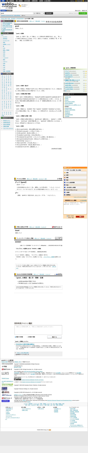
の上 (25, 187)
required (47, 97)
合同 (67, 175)
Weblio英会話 (6, 122)
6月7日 (57, 148)
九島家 (67, 192)
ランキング (41, 178)
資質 (31, 100)
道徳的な (44, 100)
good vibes (68, 85)
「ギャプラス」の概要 (48, 257)
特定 (67, 180)
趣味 (4, 59)
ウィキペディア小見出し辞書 (25, 238)
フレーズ (34, 123)
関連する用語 (24, 119)
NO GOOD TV (69, 76)
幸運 (49, 121)
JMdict (24, 400)
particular (54, 97)
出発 (29, 121)
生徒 (37, 129)
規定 (39, 189)
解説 (40, 248)
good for (67, 73)
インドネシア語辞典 (74, 419)
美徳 (48, 100)
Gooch (66, 100)
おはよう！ (28, 140)
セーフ (52, 189)
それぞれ (51, 111)
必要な (28, 100)
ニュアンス (56, 111)
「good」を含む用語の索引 (22, 352)
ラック (52, 187)
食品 (4, 65)
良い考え (33, 142)
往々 (31, 283)
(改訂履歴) (58, 372)
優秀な (34, 129)
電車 (4, 42)
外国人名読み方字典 (22, 227)
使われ (46, 38)
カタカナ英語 (30, 90)
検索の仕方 (8, 410)
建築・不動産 (6, 50)
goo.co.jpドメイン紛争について (73, 105)
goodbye (25, 281)
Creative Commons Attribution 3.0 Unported (31, 382)
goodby (20, 281)
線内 (43, 189)
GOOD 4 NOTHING (70, 109)
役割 (24, 100)
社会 (67, 185)
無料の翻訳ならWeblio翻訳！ (25, 5)
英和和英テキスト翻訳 (23, 323)
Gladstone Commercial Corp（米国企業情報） (11, 15)
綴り (31, 281)
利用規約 (8, 413)
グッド (21, 28)
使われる (24, 38)
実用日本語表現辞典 (22, 21)
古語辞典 (41, 0)
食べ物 (48, 137)
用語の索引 (37, 21)
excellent (29, 109)
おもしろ (37, 195)
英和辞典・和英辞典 (74, 411)
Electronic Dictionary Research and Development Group (59, 400)
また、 (55, 36)
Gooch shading (69, 103)
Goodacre (67, 113)
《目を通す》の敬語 (71, 187)
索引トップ (31, 21)
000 (33, 251)
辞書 (3, 0)
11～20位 (72, 170)
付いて (29, 187)
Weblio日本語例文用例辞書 (24, 274)
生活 (4, 55)
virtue (33, 99)
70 (31, 251)
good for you (38, 119)
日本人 (19, 90)
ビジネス (5, 36)
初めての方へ (78, 10)
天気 (36, 135)
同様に (25, 111)
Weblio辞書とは (9, 408)
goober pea (68, 96)
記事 (25, 248)
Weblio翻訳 (72, 413)
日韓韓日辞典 (35, 0)
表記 (29, 88)
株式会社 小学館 (17, 367)
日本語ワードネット (18, 394)
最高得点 (39, 251)
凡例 (45, 178)
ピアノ (39, 139)
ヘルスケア (5, 57)
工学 (4, 48)
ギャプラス (19, 248)
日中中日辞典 (27, 0)
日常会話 (22, 123)
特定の (21, 100)
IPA (26, 88)
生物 (4, 63)
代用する (41, 283)
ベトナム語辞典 (73, 422)
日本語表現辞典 (20, 18)
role (59, 97)
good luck (43, 121)
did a (19, 133)
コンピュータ (6, 40)
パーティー (52, 195)
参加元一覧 (84, 10)
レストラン (38, 137)
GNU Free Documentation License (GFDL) (33, 371)
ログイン (72, 0)
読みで (47, 88)
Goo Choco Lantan (70, 101)
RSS (50, 429)
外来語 (22, 187)
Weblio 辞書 (79, 0)
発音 (22, 88)
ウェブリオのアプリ (26, 408)
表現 (41, 99)
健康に (44, 119)
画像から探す (25, 410)
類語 (22, 109)
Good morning (20, 140)
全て (2, 35)
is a (19, 144)
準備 (33, 121)
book (20, 131)
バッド (58, 187)
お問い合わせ (41, 408)
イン (56, 189)
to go (25, 121)
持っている (36, 100)
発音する (24, 90)
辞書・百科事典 (11, 18)
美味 (43, 137)
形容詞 (47, 36)
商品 (21, 40)
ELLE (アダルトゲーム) (71, 189)
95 (42, 251)
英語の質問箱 (6, 124)
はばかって (27, 283)
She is (18, 129)
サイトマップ (9, 416)
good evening (69, 87)
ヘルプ (85, 0)
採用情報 (56, 411)
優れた (34, 36)
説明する (30, 97)
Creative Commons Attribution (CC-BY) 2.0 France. (32, 379)
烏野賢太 (68, 194)
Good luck (19, 146)
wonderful (44, 109)
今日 (33, 135)
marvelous (51, 109)
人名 (4, 67)
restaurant (21, 137)
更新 (60, 148)
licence (28, 401)
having (36, 97)
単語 (21, 111)
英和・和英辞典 (19, 0)
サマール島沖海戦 (70, 182)
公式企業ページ (57, 408)
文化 (4, 54)
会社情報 (56, 410)
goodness (34, 283)
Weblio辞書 (16, 372)
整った (36, 121)
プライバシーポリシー (11, 414)
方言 (4, 69)
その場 (50, 38)
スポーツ (5, 61)
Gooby (66, 98)
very (24, 131)
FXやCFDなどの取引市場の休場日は (25, 344)
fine (34, 109)
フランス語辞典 (73, 417)
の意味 (27, 40)
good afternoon (69, 83)
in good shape (69, 89)
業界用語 (5, 38)
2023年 (53, 148)
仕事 (33, 133)
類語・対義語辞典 (10, 0)
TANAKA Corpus (5, 378)
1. (15, 129)
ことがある (29, 38)
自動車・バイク (6, 44)
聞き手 (34, 144)
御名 (22, 283)
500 (44, 251)
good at (53, 119)
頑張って (34, 146)
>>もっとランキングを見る (80, 197)
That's (18, 142)
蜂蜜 (67, 177)
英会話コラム (6, 120)
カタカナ (44, 88)
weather (21, 135)
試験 (31, 146)
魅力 (29, 195)
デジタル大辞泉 (21, 178)
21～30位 (78, 170)
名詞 (39, 38)
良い (28, 36)
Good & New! (68, 108)
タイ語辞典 (72, 420)
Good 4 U (67, 111)
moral (30, 99)
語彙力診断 (6, 126)
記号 (3, 115)
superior (39, 109)
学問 (4, 52)
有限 (67, 172)
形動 (19, 195)
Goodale (67, 116)
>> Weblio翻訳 (83, 200)
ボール (35, 189)
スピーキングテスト (8, 128)
